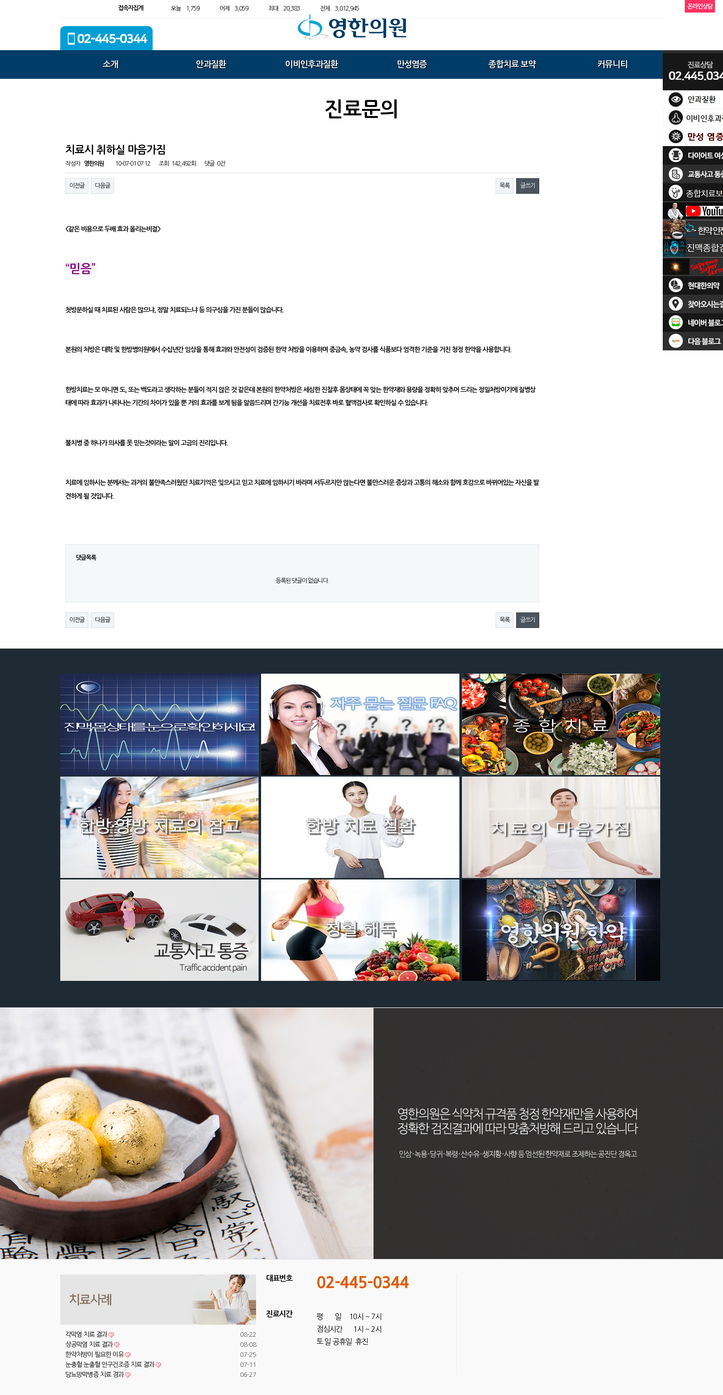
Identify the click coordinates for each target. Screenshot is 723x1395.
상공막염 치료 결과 (92, 1344)
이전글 (76, 186)
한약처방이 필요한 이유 (98, 1354)
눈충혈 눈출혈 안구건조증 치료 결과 (113, 1364)
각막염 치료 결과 (89, 1334)
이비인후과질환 (311, 64)
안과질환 (211, 64)
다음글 (102, 186)
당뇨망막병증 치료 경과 (98, 1374)
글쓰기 (527, 186)
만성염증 (412, 64)
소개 (110, 64)
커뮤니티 (612, 64)
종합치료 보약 (512, 64)
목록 (505, 186)
